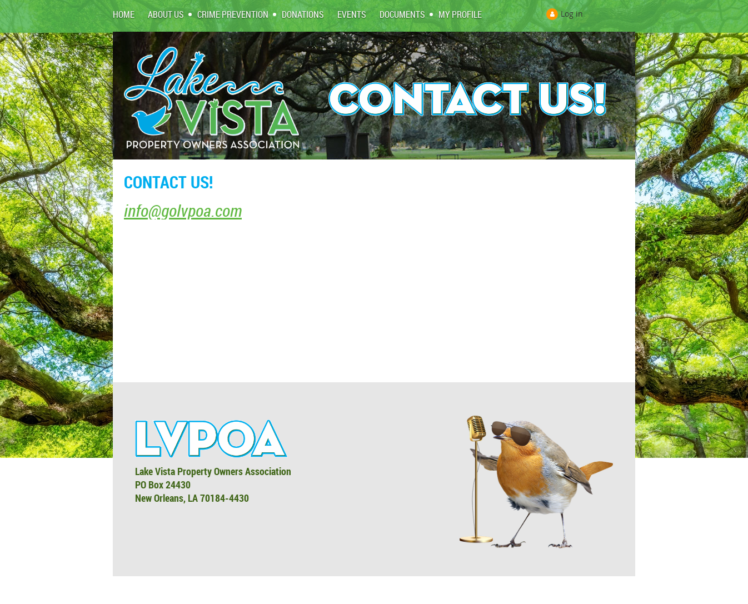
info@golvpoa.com (183, 210)
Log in (572, 13)
